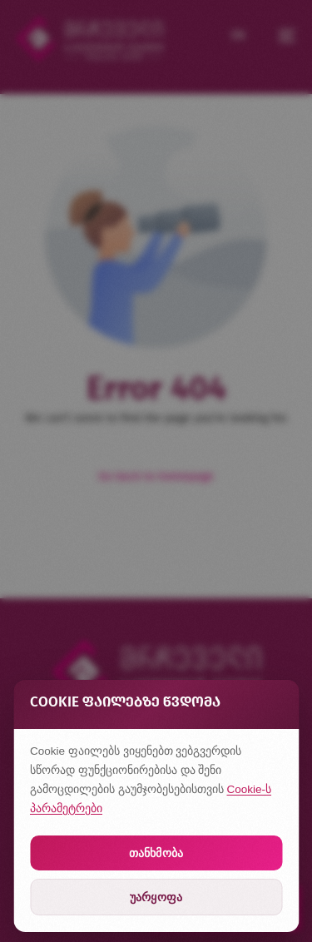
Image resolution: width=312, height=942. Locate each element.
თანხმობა (156, 853)
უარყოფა (156, 897)
